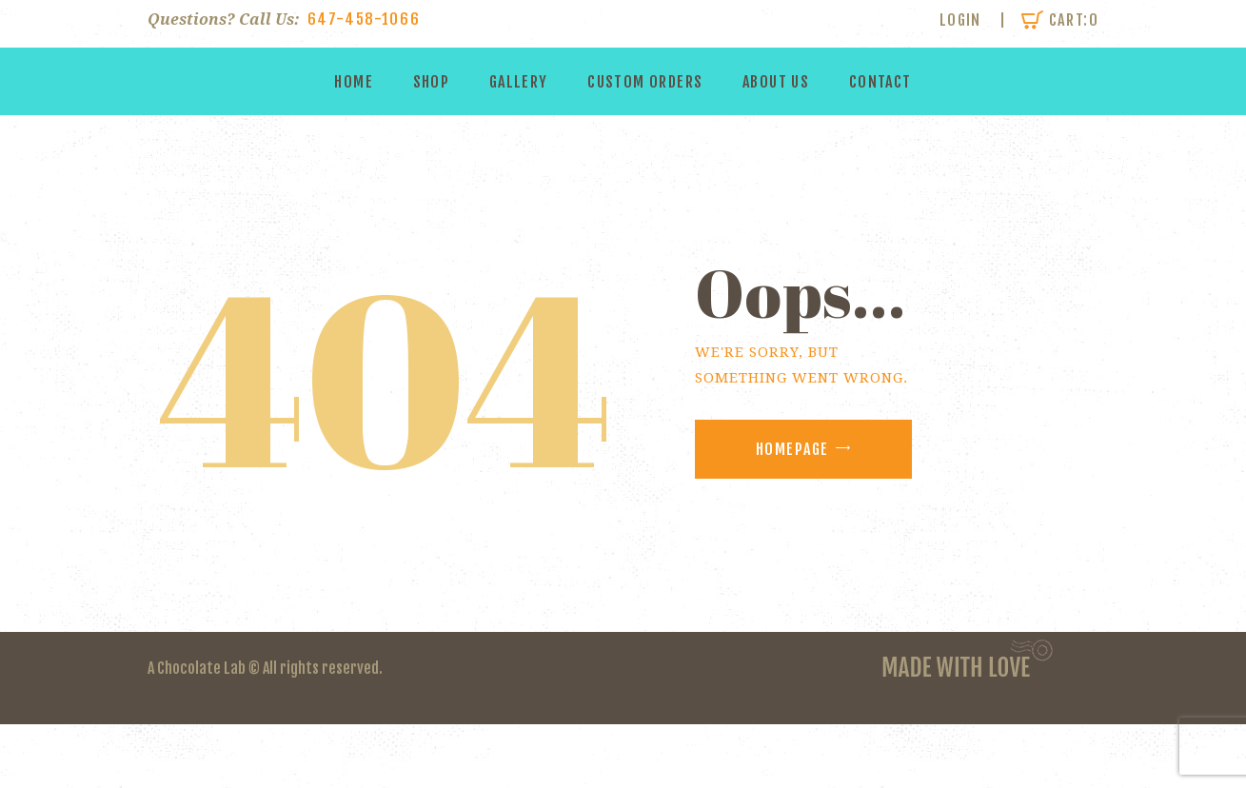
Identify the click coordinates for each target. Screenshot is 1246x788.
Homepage (792, 449)
